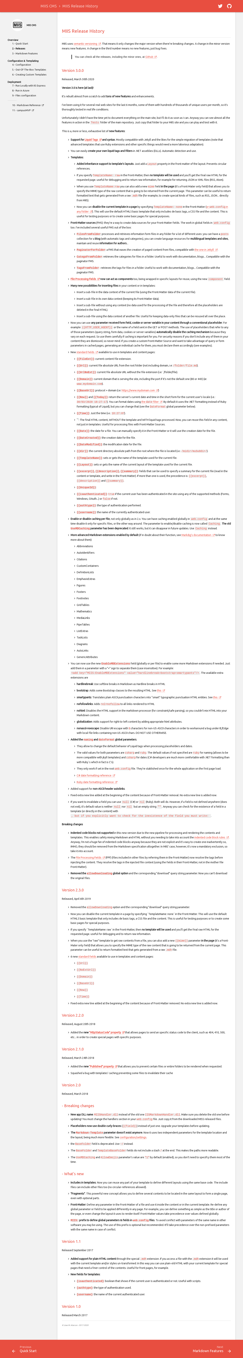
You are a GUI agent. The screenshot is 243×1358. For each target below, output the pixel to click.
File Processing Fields (83, 279)
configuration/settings (133, 1137)
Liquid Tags (91, 139)
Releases (20, 48)
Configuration (23, 64)
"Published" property (101, 1066)
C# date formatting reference (94, 775)
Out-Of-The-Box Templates (31, 69)
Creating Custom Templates (31, 74)
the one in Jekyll (204, 249)
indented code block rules (209, 837)
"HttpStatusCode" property (105, 1032)
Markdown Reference (29, 105)
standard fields (85, 352)
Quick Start (22, 43)
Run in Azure (22, 90)
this (159, 690)
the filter (150, 402)
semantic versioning (85, 43)
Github (149, 56)
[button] (220, 6)
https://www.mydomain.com (138, 390)
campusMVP (24, 110)
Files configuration (26, 95)
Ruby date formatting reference (95, 782)
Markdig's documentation (196, 535)
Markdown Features (27, 53)
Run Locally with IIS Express (31, 85)
